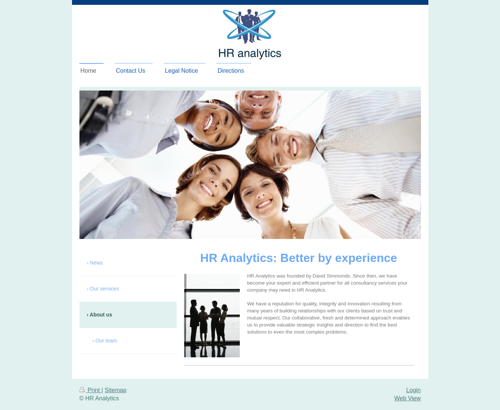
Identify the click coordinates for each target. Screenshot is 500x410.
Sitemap (116, 390)
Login (413, 390)
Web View (407, 398)
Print (90, 390)
